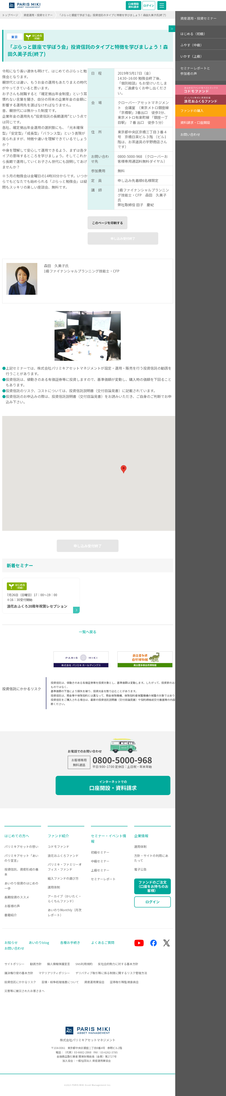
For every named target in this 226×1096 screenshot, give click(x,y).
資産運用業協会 (94, 982)
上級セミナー (100, 870)
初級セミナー (100, 852)
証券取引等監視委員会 (124, 982)
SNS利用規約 (83, 964)
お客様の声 (12, 906)
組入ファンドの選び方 (63, 878)
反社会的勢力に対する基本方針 (118, 964)
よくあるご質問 (102, 942)
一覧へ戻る (87, 631)
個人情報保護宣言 (58, 964)
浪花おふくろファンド (63, 855)
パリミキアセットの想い (21, 846)
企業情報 (141, 835)
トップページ (10, 15)
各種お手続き (70, 942)
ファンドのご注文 (152, 886)
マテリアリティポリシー (54, 973)
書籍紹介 (10, 915)
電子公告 (140, 869)
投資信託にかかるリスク (20, 982)
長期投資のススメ (16, 897)
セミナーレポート (103, 879)
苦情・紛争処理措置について (60, 982)
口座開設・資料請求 (113, 785)
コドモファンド (58, 846)
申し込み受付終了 (123, 238)
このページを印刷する (107, 223)
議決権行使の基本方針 (18, 973)
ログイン (148, 5)
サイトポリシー (14, 964)
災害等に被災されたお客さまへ (24, 991)
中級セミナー (100, 861)
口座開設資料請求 (133, 5)
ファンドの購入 (191, 110)
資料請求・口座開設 (195, 122)
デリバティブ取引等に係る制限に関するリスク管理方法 (111, 973)
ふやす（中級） (191, 45)
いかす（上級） (191, 56)
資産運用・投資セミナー (38, 15)
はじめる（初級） (193, 33)
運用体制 (54, 887)
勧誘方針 (35, 964)
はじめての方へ (16, 835)
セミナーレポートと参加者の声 (195, 71)
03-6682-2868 (82, 1052)
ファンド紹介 (58, 835)
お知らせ (11, 942)
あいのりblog (39, 942)
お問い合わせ (190, 134)
